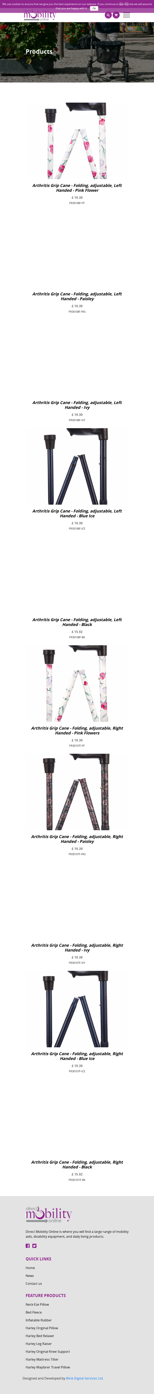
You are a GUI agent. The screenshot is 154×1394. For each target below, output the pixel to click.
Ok (94, 8)
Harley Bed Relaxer (40, 1336)
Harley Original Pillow (42, 1328)
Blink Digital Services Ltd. (85, 1378)
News (30, 1275)
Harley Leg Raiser (39, 1343)
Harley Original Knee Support (48, 1351)
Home (30, 1268)
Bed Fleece (34, 1312)
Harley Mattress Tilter (42, 1359)
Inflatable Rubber (39, 1320)
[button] (108, 15)
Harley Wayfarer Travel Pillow (48, 1367)
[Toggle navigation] (126, 15)
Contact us (34, 1283)
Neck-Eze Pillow (37, 1304)
